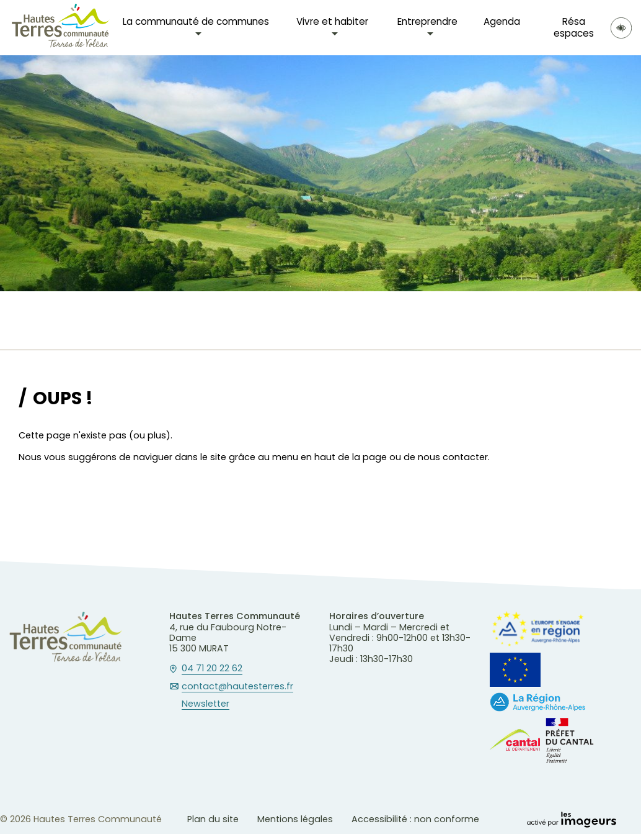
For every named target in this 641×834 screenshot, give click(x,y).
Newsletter (205, 704)
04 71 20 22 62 (212, 668)
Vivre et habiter (332, 21)
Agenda (502, 21)
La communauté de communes (196, 21)
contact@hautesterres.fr (237, 686)
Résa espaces (574, 27)
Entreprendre (427, 21)
